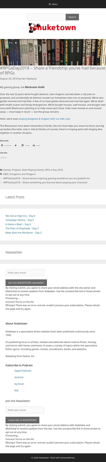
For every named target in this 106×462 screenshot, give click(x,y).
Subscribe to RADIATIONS (22, 420)
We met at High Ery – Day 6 (20, 215)
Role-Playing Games (33, 169)
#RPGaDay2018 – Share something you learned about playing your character (45, 182)
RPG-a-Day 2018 (54, 169)
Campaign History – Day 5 (20, 220)
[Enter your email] (25, 272)
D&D (5, 174)
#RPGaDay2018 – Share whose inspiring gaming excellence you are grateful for (46, 178)
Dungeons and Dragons (23, 174)
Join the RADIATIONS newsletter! (26, 282)
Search (72, 17)
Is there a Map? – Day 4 (18, 224)
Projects (16, 169)
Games (7, 169)
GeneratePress (67, 457)
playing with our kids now (44, 118)
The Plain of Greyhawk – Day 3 (22, 228)
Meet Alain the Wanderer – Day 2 (24, 232)
